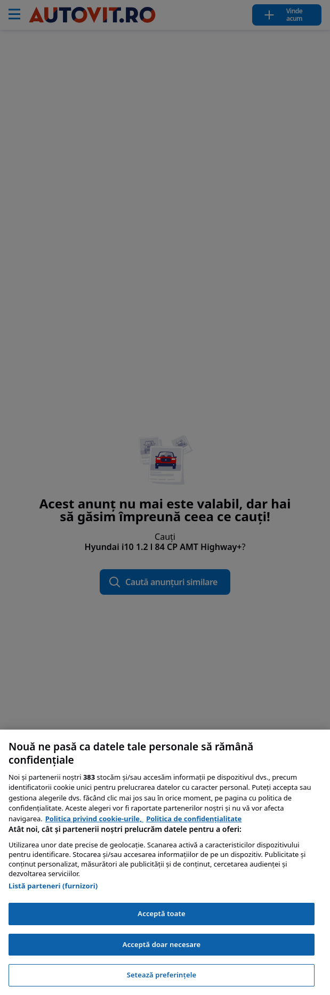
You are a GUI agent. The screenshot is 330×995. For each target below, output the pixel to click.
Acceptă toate (161, 913)
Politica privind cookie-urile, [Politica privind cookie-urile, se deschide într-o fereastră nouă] (94, 818)
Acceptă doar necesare (161, 944)
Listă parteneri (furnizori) (53, 886)
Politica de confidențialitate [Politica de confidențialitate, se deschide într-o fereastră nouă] (194, 818)
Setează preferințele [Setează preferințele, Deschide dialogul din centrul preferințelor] (161, 975)
